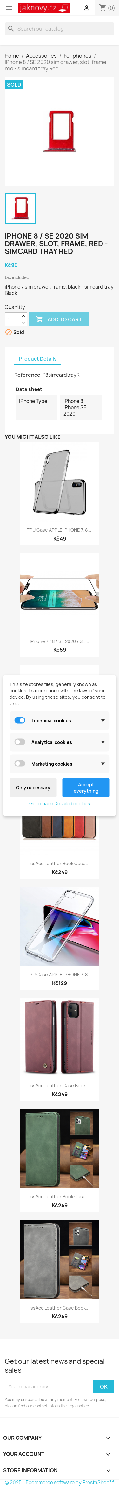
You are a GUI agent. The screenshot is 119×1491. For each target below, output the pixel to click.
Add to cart (59, 319)
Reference (27, 375)
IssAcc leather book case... (59, 863)
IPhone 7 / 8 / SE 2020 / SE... (59, 641)
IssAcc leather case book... (59, 1308)
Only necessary (33, 788)
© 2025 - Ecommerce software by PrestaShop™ (59, 1482)
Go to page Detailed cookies (59, 804)
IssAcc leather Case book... (59, 1085)
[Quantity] (12, 319)
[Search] (59, 28)
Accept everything (86, 787)
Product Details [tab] (37, 358)
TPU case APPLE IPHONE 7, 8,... (60, 530)
